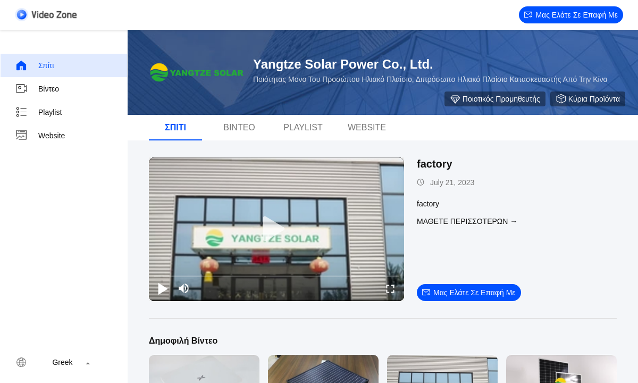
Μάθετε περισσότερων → (467, 221)
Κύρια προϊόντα (588, 99)
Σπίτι (34, 65)
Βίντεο (37, 88)
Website (40, 135)
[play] (276, 229)
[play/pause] (162, 288)
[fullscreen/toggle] (390, 288)
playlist (38, 112)
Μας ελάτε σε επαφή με (571, 15)
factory (434, 164)
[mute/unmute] (184, 288)
